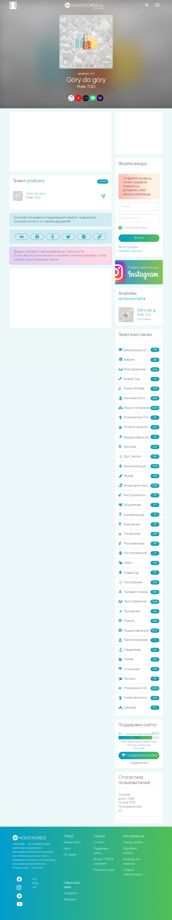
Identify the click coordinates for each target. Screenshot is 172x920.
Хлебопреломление (139, 698)
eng (35, 883)
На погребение (139, 553)
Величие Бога (139, 398)
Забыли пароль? (131, 251)
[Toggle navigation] (157, 5)
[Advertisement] (60, 142)
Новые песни (72, 842)
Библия (139, 360)
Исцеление (139, 505)
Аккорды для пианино (131, 861)
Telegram (70, 899)
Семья (139, 659)
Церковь (139, 708)
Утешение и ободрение (139, 688)
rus (34, 879)
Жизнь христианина (139, 486)
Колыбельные (139, 514)
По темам (70, 854)
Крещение (139, 524)
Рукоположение (139, 640)
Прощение (139, 611)
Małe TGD (86, 87)
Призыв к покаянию (139, 592)
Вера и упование (139, 408)
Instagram (71, 893)
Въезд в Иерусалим (139, 437)
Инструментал (139, 495)
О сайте (99, 842)
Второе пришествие (139, 427)
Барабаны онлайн (130, 850)
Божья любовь (139, 389)
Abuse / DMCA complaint (103, 861)
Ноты (67, 848)
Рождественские (139, 630)
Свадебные (139, 650)
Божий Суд (139, 379)
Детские (139, 447)
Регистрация (128, 247)
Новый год (139, 572)
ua (34, 887)
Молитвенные (139, 544)
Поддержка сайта (100, 850)
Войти (139, 238)
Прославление (139, 602)
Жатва (139, 476)
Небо (139, 563)
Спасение (139, 669)
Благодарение (139, 369)
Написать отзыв (103, 869)
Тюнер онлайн (133, 842)
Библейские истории (139, 350)
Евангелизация (139, 466)
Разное (139, 621)
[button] (106, 62)
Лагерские (139, 534)
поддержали (139, 763)
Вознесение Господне (139, 417)
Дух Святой (139, 456)
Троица (139, 679)
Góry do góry (36, 193)
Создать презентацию (132, 872)
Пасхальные (139, 582)
